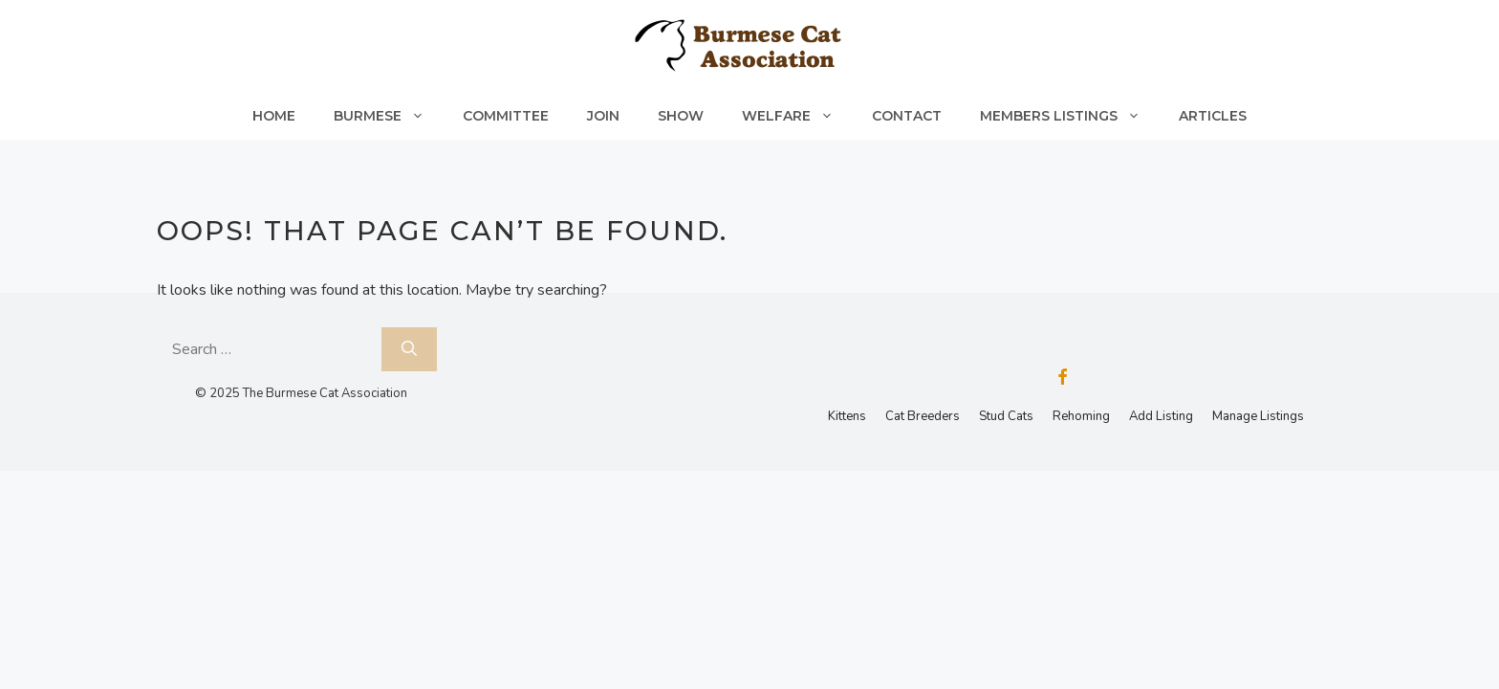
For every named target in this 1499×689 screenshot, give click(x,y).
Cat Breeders (922, 416)
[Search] (409, 349)
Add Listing (1161, 416)
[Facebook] (1062, 379)
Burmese (389, 116)
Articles (1213, 115)
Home (273, 115)
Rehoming (1081, 416)
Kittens (847, 416)
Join (603, 115)
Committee (506, 115)
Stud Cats (1006, 416)
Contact (907, 115)
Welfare (797, 116)
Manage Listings (1258, 416)
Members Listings (1070, 116)
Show (681, 115)
